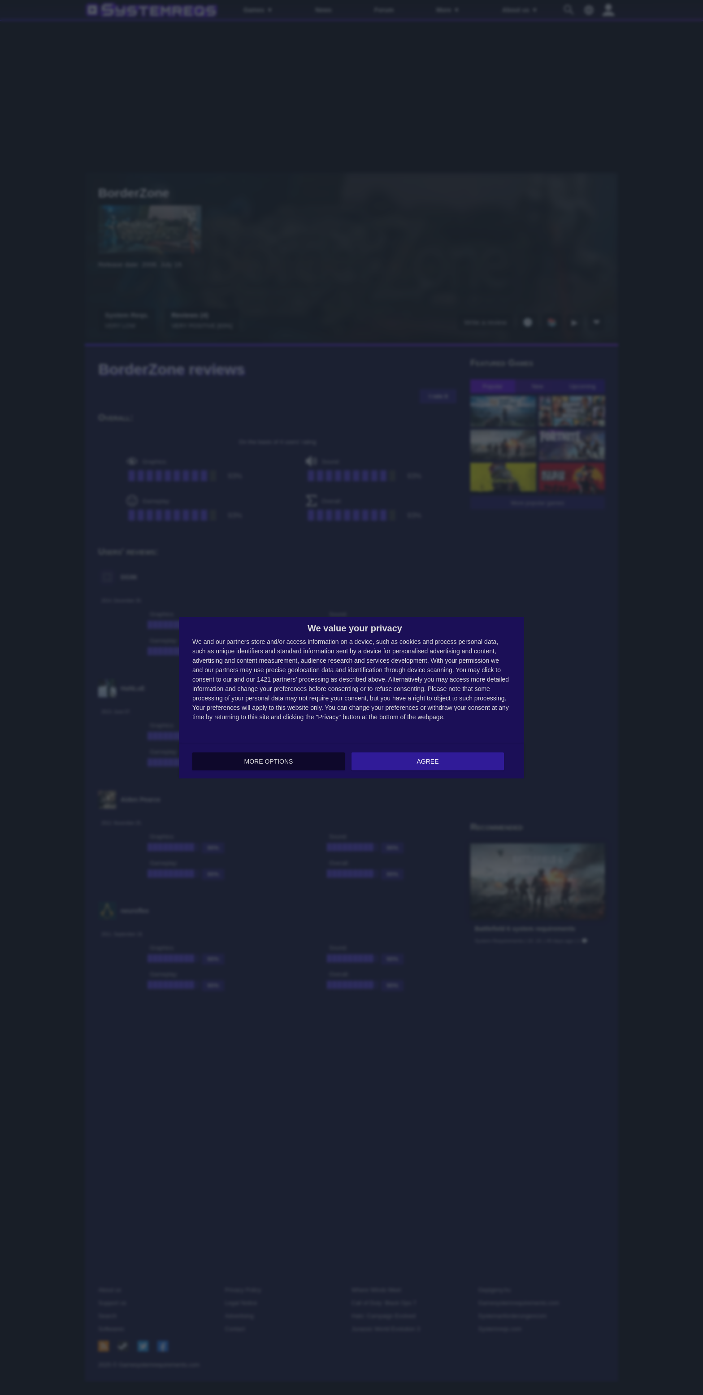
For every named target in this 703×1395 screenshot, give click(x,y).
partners (237, 641)
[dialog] (351, 697)
